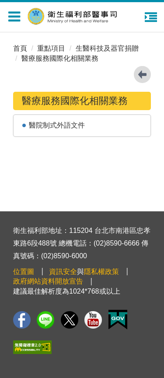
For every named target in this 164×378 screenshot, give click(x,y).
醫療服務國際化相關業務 (59, 58)
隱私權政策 (101, 271)
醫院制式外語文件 (57, 125)
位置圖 (23, 271)
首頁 (20, 48)
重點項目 (51, 48)
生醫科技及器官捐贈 (107, 48)
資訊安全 (63, 271)
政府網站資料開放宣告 (48, 281)
